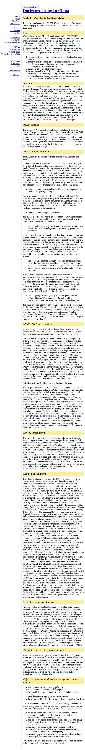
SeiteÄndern (14, 75)
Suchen (17, 28)
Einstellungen (14, 71)
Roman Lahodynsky (30, 7)
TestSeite (16, 21)
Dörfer (17, 47)
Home (17, 16)
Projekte (16, 33)
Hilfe (18, 66)
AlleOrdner (15, 61)
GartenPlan (15, 38)
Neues (17, 19)
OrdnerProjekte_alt (12, 42)
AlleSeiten (15, 64)
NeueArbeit (15, 49)
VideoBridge (14, 52)
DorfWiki (16, 40)
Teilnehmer (15, 30)
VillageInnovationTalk (10, 54)
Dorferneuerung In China (46, 10)
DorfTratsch (15, 23)
